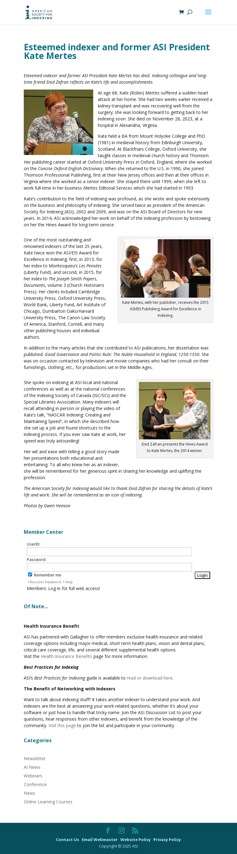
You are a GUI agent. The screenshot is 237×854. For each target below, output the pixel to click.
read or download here (150, 678)
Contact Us (68, 839)
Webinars (33, 776)
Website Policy (136, 839)
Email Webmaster (100, 839)
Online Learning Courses (48, 802)
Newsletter (35, 758)
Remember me (44, 575)
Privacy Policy (167, 839)
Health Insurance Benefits (66, 656)
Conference (35, 784)
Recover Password (45, 582)
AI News (32, 767)
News (29, 793)
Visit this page (62, 725)
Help (69, 582)
